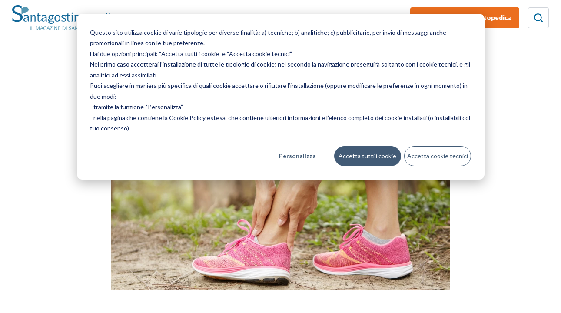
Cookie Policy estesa (197, 117)
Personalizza (297, 156)
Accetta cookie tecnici (437, 156)
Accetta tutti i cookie (367, 156)
